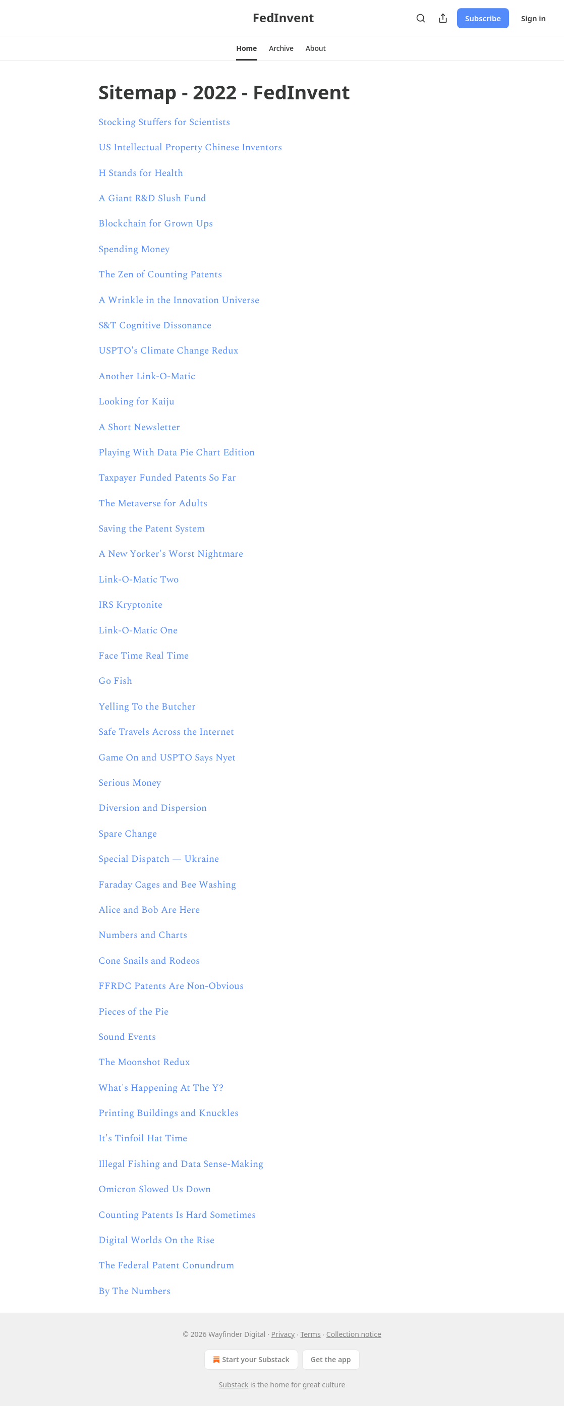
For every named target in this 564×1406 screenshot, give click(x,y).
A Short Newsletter (139, 427)
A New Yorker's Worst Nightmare (170, 554)
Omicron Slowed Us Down (154, 1189)
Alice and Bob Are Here (149, 910)
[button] (246, 48)
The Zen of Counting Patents (160, 274)
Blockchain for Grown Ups (155, 223)
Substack (234, 1384)
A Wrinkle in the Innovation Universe (178, 300)
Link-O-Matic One (138, 630)
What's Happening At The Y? (160, 1088)
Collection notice (353, 1334)
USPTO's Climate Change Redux (168, 350)
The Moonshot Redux (144, 1062)
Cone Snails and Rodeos (149, 961)
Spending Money (134, 249)
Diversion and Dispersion (152, 808)
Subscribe (483, 18)
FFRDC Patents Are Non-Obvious (171, 986)
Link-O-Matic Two (138, 579)
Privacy (283, 1334)
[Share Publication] (443, 18)
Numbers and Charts (142, 935)
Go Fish (115, 681)
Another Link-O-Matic (146, 376)
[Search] (421, 18)
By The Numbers (134, 1291)
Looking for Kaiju (136, 401)
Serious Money (129, 783)
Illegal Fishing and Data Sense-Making (180, 1164)
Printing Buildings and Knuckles (168, 1113)
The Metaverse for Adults (152, 503)
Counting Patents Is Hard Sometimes (177, 1215)
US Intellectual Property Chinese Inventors (190, 147)
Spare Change (127, 834)
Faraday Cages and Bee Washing (167, 884)
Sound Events (127, 1037)
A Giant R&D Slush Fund (152, 198)
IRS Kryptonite (130, 605)
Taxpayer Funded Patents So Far (167, 478)
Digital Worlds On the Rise (156, 1240)
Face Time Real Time (143, 656)
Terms (310, 1334)
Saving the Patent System (151, 528)
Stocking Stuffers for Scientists (164, 122)
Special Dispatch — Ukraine (158, 859)
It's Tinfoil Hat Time (142, 1138)
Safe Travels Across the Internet (166, 732)
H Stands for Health (140, 173)
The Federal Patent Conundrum (166, 1265)
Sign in (533, 18)
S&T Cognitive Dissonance (154, 325)
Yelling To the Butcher (147, 706)
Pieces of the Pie (133, 1012)
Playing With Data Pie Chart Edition (176, 452)
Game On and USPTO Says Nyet (167, 757)
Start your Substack (250, 1359)
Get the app (331, 1359)
